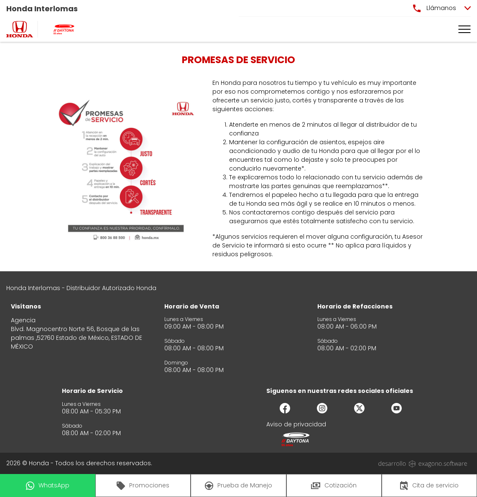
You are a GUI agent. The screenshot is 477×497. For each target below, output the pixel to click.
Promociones (143, 485)
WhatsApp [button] (47, 485)
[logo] (19, 29)
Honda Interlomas (42, 8)
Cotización (334, 485)
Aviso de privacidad (296, 424)
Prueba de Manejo (238, 485)
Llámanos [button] (434, 8)
